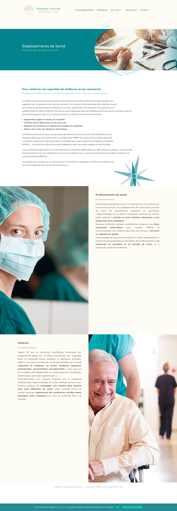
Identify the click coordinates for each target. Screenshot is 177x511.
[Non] (174, 507)
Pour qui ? (116, 10)
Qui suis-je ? (132, 10)
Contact (144, 10)
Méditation (102, 10)
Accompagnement (84, 10)
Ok (118, 507)
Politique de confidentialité (132, 507)
